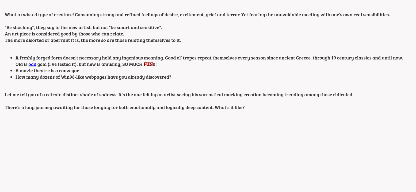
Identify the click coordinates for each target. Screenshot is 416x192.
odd (32, 64)
